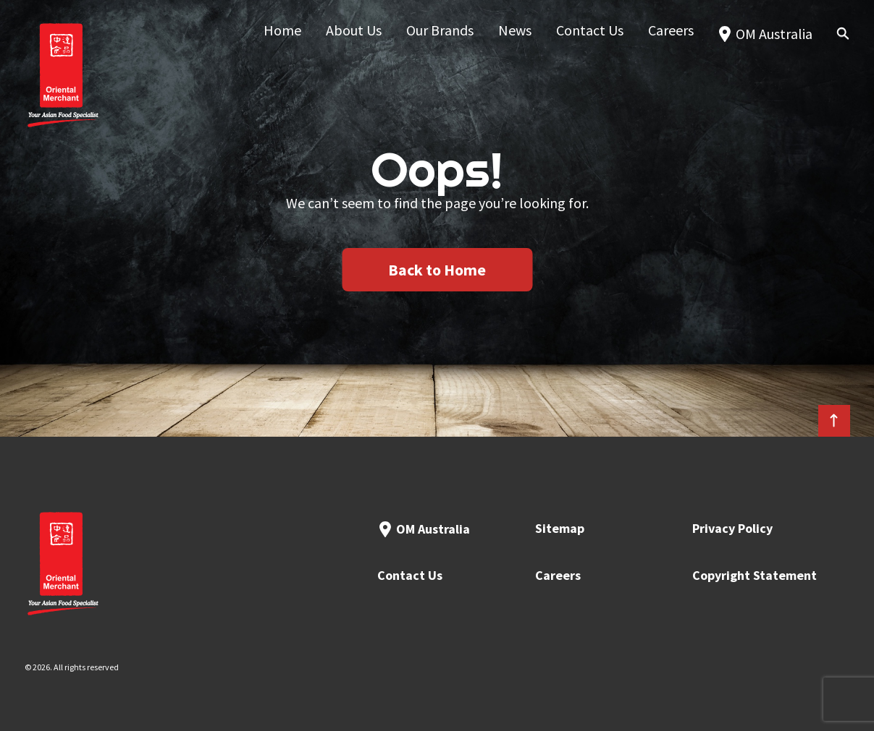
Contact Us (409, 575)
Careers (558, 575)
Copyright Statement (754, 575)
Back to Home (437, 270)
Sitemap (559, 528)
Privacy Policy (732, 528)
